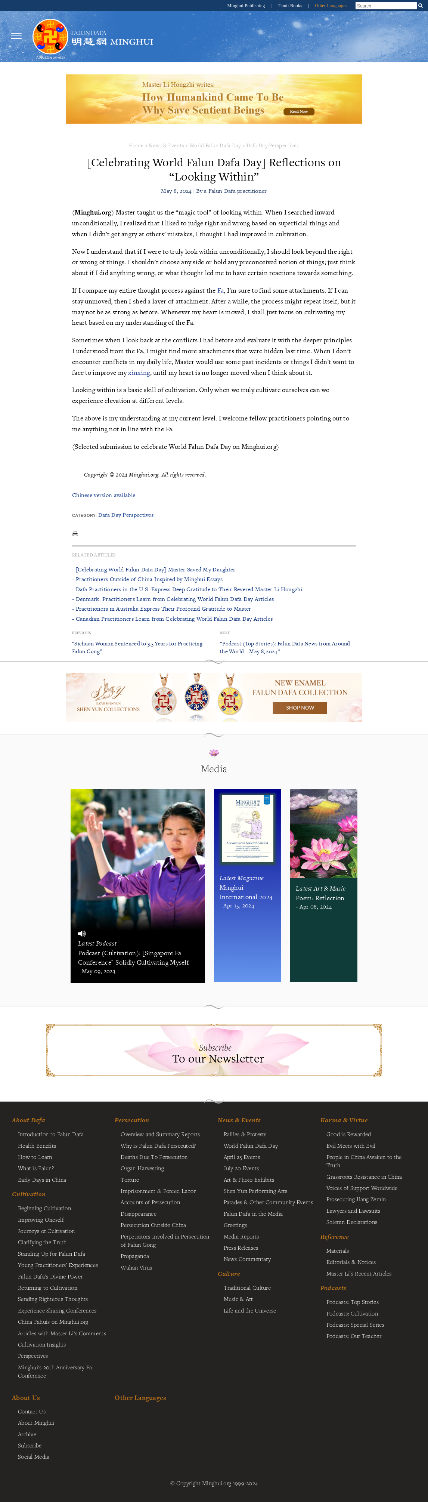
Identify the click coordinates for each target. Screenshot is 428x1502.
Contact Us (32, 1411)
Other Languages (331, 5)
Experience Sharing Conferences (57, 1310)
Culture (229, 1273)
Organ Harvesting (142, 1168)
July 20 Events (241, 1168)
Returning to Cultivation (47, 1287)
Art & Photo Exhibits (249, 1179)
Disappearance (138, 1213)
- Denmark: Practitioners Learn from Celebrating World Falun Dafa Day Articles (173, 599)
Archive (27, 1434)
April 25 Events (242, 1156)
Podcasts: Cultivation (352, 1313)
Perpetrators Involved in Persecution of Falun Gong (165, 1240)
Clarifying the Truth (42, 1242)
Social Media (33, 1456)
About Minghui (36, 1422)
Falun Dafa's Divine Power (50, 1276)
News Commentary (247, 1258)
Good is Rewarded (348, 1134)
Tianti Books (291, 5)
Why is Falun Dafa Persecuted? (158, 1145)
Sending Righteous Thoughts (53, 1298)
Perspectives (33, 1355)
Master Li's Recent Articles (359, 1273)
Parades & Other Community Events (268, 1202)
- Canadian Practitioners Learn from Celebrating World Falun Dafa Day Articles (172, 619)
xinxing (139, 372)
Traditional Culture (247, 1287)
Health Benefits (37, 1145)
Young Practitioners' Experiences (58, 1264)
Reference (334, 1236)
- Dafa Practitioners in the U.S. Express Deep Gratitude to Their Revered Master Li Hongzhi (187, 589)
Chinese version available (103, 495)
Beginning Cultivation (44, 1208)
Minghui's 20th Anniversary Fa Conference (55, 1371)
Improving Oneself (41, 1219)
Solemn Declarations (351, 1221)
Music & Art (238, 1298)
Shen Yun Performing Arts (256, 1190)
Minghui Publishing (246, 5)
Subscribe (30, 1445)
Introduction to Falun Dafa (51, 1134)
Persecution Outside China (153, 1224)
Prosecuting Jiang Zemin (356, 1199)
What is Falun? (36, 1168)
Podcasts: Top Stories (352, 1301)
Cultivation (29, 1194)
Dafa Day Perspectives (272, 145)
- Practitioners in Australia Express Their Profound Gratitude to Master (161, 609)
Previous (81, 632)
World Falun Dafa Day (215, 145)
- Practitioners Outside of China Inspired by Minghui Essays (147, 579)
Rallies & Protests (245, 1134)
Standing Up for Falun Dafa (52, 1253)
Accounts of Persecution (150, 1202)
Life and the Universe (250, 1310)
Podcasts (333, 1287)
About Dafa (28, 1120)
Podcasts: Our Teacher (353, 1335)
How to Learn (35, 1156)
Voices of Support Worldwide (362, 1187)
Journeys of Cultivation (46, 1230)
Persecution (132, 1120)
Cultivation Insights (42, 1344)
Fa (220, 290)
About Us (26, 1397)
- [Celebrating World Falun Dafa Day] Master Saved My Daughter (154, 569)
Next (225, 632)
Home (136, 145)
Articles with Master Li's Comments (62, 1333)
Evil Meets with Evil (351, 1145)
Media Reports (241, 1236)
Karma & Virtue (344, 1120)
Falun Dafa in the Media (253, 1213)
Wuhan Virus (136, 1267)
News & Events (166, 145)
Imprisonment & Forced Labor (158, 1190)
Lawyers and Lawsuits (353, 1210)
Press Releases (241, 1247)
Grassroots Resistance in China (364, 1176)
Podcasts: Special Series (355, 1324)
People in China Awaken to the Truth (363, 1161)
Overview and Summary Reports (160, 1134)
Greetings (235, 1224)
